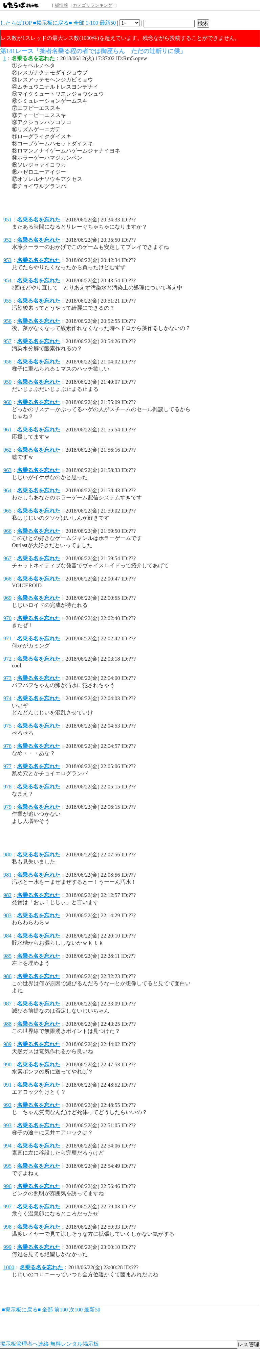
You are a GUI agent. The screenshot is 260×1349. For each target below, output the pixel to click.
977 (7, 766)
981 (7, 875)
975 (7, 726)
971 (7, 638)
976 (7, 746)
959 (7, 382)
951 (7, 219)
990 (7, 1064)
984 (7, 936)
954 (7, 280)
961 (7, 429)
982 (7, 895)
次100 (76, 1309)
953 (7, 260)
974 (7, 698)
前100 (61, 1309)
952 (7, 240)
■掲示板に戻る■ (52, 23)
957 (7, 341)
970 (7, 618)
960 (7, 402)
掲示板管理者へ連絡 (24, 1344)
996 (7, 1186)
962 (7, 450)
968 (7, 579)
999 (7, 1247)
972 (7, 659)
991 (7, 1085)
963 (7, 470)
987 (7, 1004)
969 (7, 598)
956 (7, 321)
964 (7, 490)
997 (7, 1206)
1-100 (92, 23)
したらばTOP (15, 23)
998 (7, 1227)
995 (7, 1166)
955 (7, 301)
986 (7, 976)
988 (7, 1024)
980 (7, 854)
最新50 (108, 23)
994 (7, 1146)
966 (7, 531)
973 (7, 678)
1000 (8, 1267)
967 (7, 558)
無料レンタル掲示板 (74, 1344)
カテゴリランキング (92, 5)
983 (7, 915)
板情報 (61, 5)
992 (7, 1105)
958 (7, 361)
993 (7, 1125)
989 (7, 1044)
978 (7, 786)
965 (7, 511)
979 (7, 807)
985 (7, 956)
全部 (78, 23)
